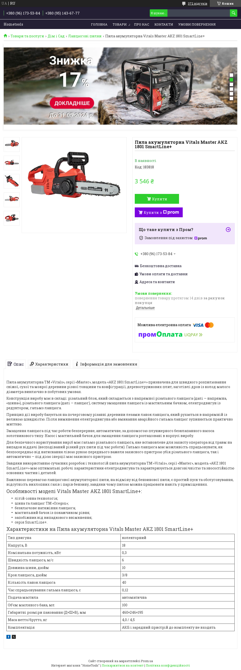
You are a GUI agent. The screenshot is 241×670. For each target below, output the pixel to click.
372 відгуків (197, 3)
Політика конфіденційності (168, 665)
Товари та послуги (27, 36)
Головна (99, 24)
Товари (120, 24)
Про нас (141, 24)
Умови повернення (197, 24)
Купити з (161, 212)
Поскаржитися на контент (123, 665)
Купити (159, 198)
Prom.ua (147, 661)
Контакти (163, 24)
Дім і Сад (56, 36)
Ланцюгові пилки (85, 36)
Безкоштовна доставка (160, 266)
